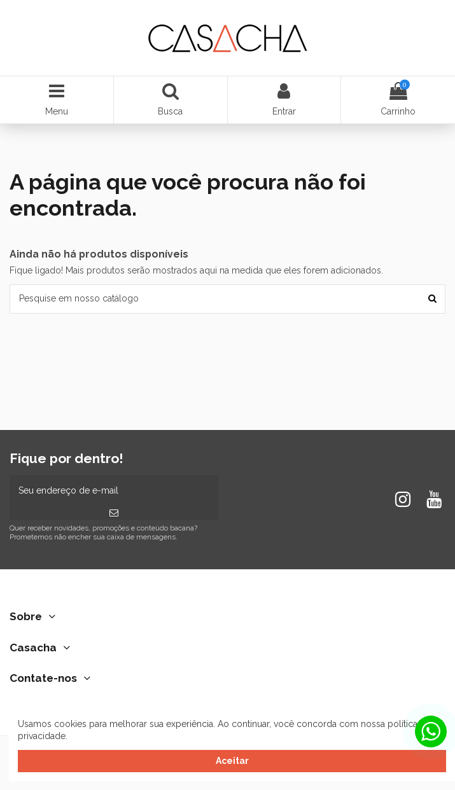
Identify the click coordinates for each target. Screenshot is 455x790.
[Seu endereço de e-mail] (114, 490)
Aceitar (232, 761)
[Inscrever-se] (114, 513)
